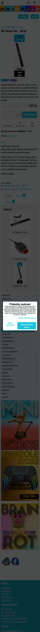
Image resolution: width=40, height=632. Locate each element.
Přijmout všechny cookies (27, 326)
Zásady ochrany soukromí (27, 317)
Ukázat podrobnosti (10, 324)
